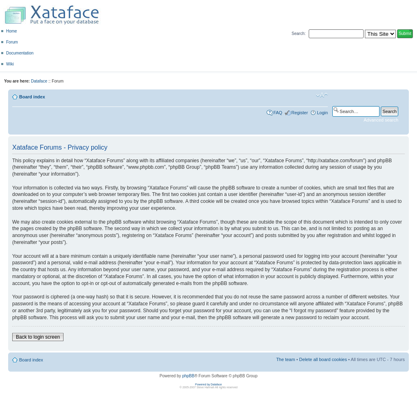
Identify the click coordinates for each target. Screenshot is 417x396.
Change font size (322, 95)
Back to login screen (38, 337)
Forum (12, 42)
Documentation (19, 53)
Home (11, 31)
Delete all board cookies (323, 359)
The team (285, 359)
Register (299, 112)
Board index (32, 96)
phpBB (188, 376)
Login (322, 112)
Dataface (39, 81)
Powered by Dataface (208, 384)
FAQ (277, 112)
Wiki (10, 64)
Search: (298, 33)
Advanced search (381, 119)
